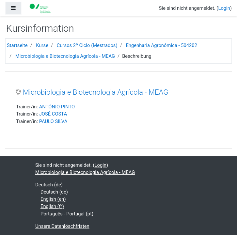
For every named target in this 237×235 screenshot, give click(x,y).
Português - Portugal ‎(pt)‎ (66, 214)
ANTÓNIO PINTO (57, 107)
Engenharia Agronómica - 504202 (161, 45)
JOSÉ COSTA (53, 114)
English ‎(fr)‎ (52, 206)
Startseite (17, 45)
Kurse (42, 45)
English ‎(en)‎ (53, 199)
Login (224, 8)
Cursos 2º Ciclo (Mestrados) (87, 45)
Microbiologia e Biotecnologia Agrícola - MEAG (65, 56)
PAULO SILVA (53, 121)
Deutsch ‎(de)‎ (49, 185)
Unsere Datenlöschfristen (62, 226)
